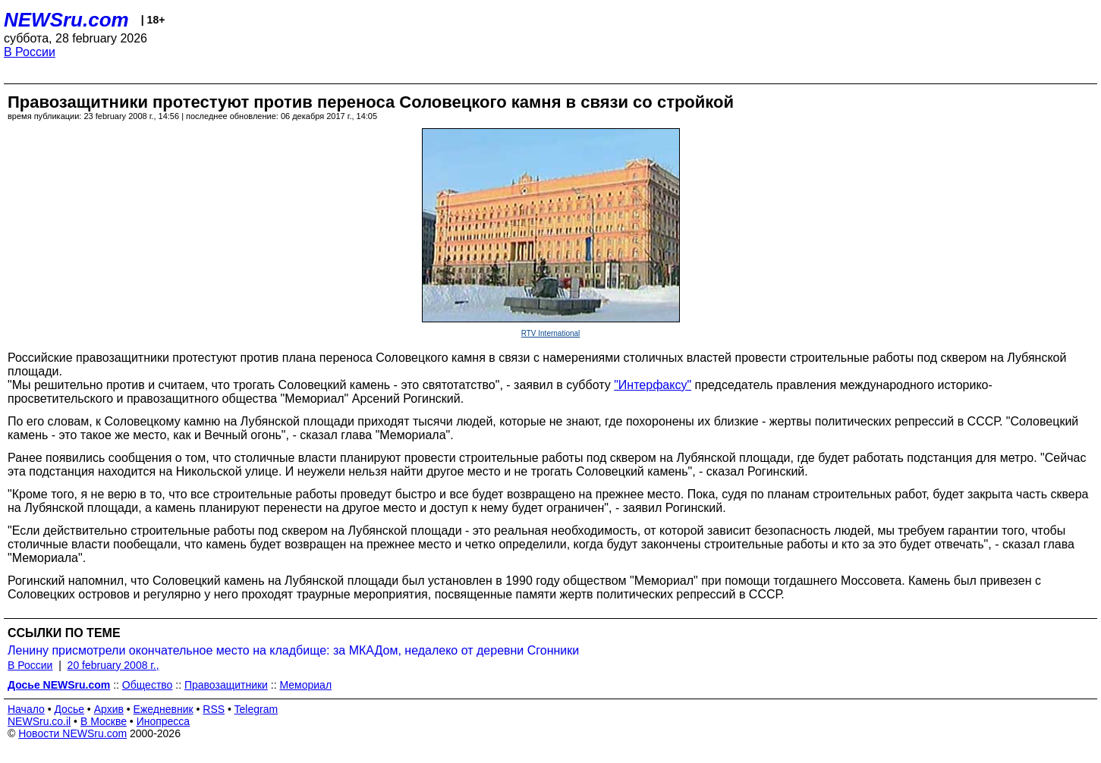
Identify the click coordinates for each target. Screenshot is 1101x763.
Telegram (256, 709)
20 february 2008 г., (113, 665)
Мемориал (306, 685)
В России (29, 52)
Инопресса (163, 721)
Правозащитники (226, 685)
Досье (69, 709)
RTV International (550, 333)
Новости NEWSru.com (72, 733)
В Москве (103, 721)
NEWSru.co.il (39, 721)
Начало (26, 709)
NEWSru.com (66, 19)
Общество (147, 685)
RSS (214, 709)
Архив (109, 709)
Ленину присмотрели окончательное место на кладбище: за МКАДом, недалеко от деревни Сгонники (293, 650)
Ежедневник (163, 709)
